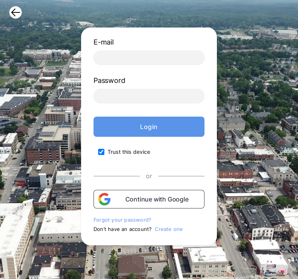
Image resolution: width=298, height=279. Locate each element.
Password (109, 80)
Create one (169, 229)
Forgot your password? (122, 220)
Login (149, 127)
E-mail (104, 42)
